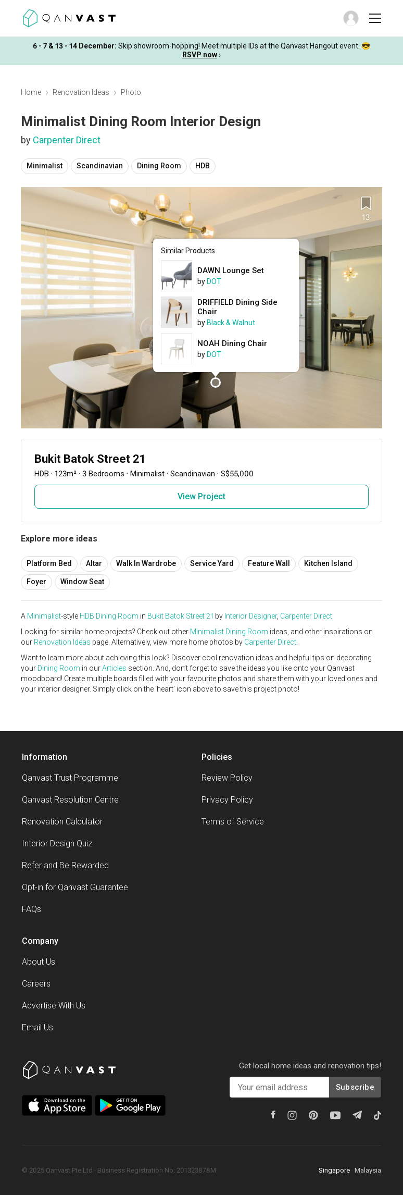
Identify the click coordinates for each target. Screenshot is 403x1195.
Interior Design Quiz (57, 843)
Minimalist (44, 166)
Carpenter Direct (66, 139)
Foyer (36, 581)
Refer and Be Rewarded (65, 865)
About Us (38, 962)
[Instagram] (292, 1115)
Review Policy (227, 778)
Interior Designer (250, 616)
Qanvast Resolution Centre (70, 800)
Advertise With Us (53, 1006)
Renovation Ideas (81, 92)
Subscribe (355, 1087)
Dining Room (159, 166)
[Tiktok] (377, 1115)
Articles (114, 668)
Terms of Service (232, 822)
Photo (131, 92)
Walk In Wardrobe (146, 563)
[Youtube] (335, 1115)
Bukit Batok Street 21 (180, 616)
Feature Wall (269, 563)
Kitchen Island (328, 563)
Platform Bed (49, 563)
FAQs (31, 909)
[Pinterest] (313, 1115)
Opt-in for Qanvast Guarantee (75, 887)
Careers (36, 984)
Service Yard (212, 563)
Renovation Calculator (62, 822)
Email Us (37, 1027)
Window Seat (82, 581)
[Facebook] (273, 1114)
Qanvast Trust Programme (70, 778)
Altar (94, 563)
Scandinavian (100, 166)
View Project (201, 496)
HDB (202, 166)
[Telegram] (357, 1115)
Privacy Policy (227, 800)
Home (31, 92)
